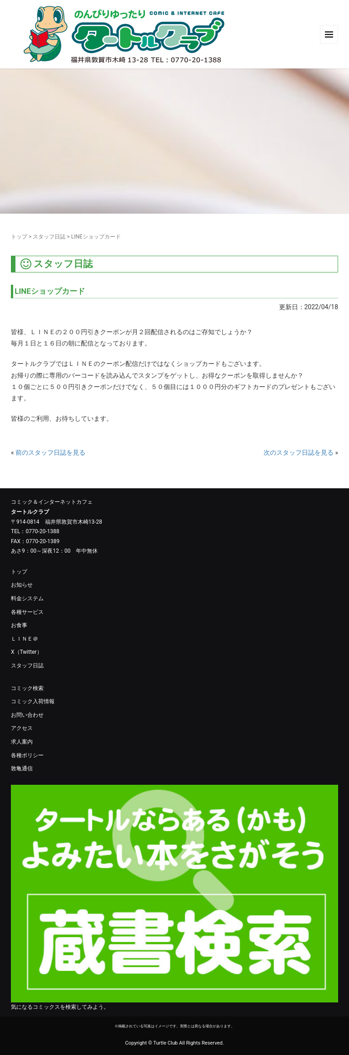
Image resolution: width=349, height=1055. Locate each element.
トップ (19, 236)
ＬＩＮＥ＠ (24, 639)
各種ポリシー (27, 755)
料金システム (27, 598)
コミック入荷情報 (33, 701)
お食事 (19, 625)
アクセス (22, 728)
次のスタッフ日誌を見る (299, 452)
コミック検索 (27, 688)
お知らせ (22, 585)
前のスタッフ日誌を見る (50, 452)
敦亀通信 (22, 768)
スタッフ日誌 (49, 236)
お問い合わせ (27, 715)
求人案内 (22, 742)
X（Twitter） (26, 652)
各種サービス (27, 612)
